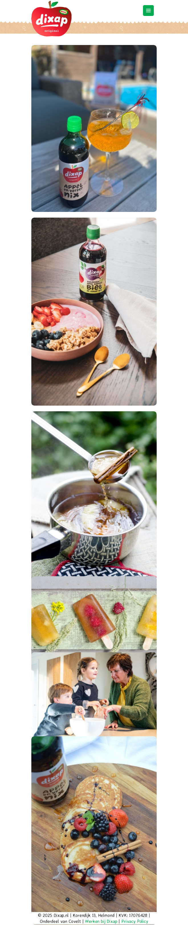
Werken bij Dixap (101, 921)
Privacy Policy (134, 921)
